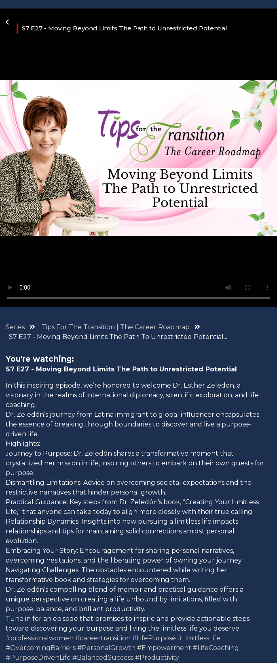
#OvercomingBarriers (41, 648)
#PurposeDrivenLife (38, 657)
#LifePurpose (154, 638)
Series (15, 327)
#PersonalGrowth (106, 648)
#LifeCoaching (216, 648)
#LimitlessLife (199, 638)
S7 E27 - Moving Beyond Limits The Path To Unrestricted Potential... (118, 337)
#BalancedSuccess (102, 657)
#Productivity (157, 657)
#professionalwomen (40, 638)
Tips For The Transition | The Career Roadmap (116, 327)
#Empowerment (164, 648)
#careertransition (103, 638)
